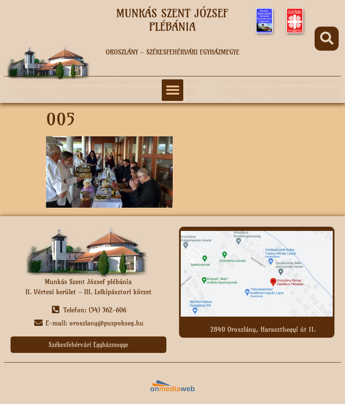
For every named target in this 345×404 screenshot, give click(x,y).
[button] (327, 39)
